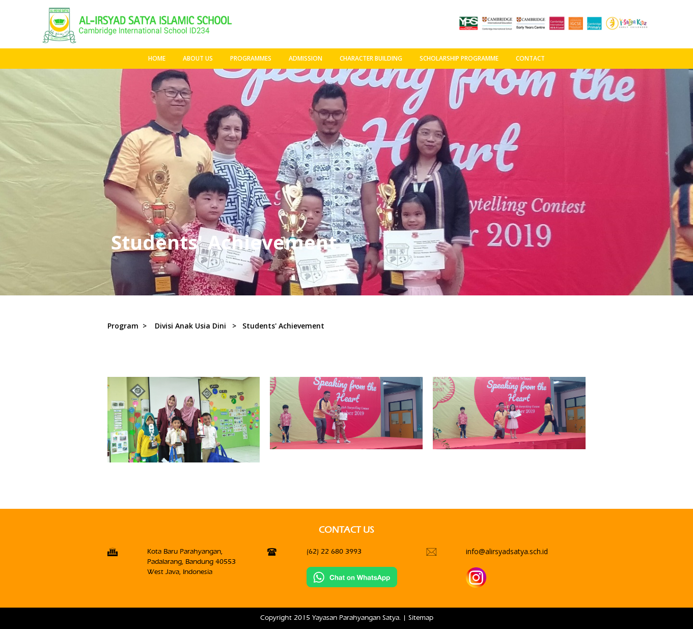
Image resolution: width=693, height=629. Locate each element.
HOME (156, 58)
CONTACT (530, 58)
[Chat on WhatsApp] (352, 576)
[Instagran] (476, 577)
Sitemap (420, 617)
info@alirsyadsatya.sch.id (507, 551)
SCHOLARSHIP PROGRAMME (459, 58)
